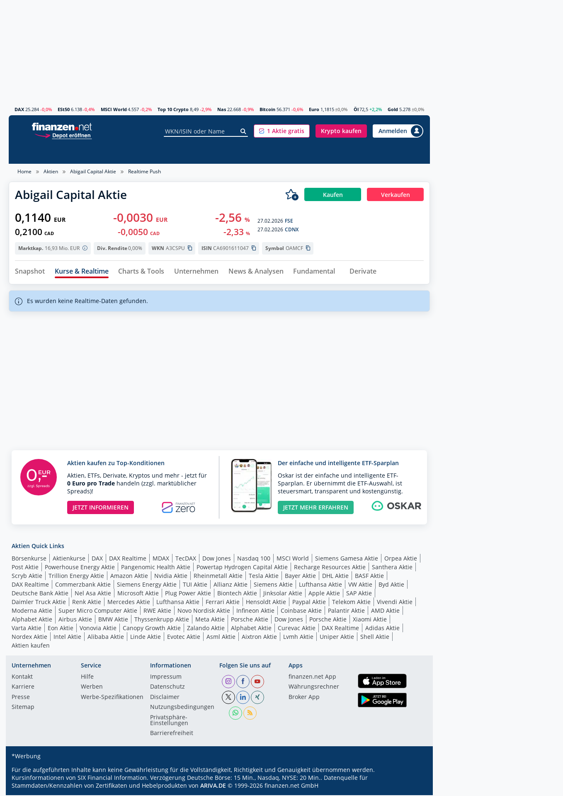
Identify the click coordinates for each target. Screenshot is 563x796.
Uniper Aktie (337, 638)
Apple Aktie (324, 594)
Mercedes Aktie (128, 603)
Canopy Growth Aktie (152, 629)
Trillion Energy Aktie (76, 577)
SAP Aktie (359, 594)
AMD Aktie (385, 612)
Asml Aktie (220, 638)
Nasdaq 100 (253, 559)
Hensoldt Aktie (266, 603)
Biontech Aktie (237, 594)
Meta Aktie (210, 620)
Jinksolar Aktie (282, 594)
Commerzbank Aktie (83, 586)
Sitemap (23, 708)
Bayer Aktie (300, 577)
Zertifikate (171, 154)
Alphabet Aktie (32, 620)
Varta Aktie (26, 629)
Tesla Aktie (264, 577)
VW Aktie (360, 586)
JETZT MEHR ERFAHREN (315, 508)
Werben (92, 688)
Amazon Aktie (129, 577)
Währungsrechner (314, 688)
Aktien (25, 154)
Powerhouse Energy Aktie (80, 568)
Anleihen (267, 154)
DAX (19, 109)
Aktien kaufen (31, 646)
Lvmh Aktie (298, 638)
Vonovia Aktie (98, 629)
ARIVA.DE (213, 786)
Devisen (373, 154)
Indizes (82, 154)
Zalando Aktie (206, 629)
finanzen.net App (312, 678)
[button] (282, 131)
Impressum (166, 678)
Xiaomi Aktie (370, 620)
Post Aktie (25, 568)
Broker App (304, 698)
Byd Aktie (391, 586)
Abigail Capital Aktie (93, 171)
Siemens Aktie (273, 586)
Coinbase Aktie (301, 612)
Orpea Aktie (400, 559)
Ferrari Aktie (223, 603)
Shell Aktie (374, 638)
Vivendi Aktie (395, 603)
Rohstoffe (305, 154)
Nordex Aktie (29, 638)
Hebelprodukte (220, 154)
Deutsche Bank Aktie (40, 594)
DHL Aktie (335, 577)
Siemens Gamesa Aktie (346, 559)
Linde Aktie (145, 638)
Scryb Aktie (27, 577)
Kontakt (22, 678)
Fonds (112, 154)
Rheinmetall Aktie (218, 577)
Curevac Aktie (296, 629)
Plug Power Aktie (188, 594)
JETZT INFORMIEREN (101, 508)
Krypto (341, 154)
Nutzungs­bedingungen (182, 708)
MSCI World (114, 109)
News (53, 154)
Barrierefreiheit (171, 734)
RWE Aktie (157, 612)
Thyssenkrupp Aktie (161, 620)
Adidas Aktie (382, 629)
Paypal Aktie (309, 603)
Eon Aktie (60, 629)
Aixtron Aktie (259, 638)
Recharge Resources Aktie (330, 568)
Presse (21, 698)
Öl (356, 109)
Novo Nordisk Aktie (203, 612)
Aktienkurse (69, 559)
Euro (314, 109)
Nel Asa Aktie (93, 594)
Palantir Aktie (346, 612)
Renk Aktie (86, 603)
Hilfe (87, 678)
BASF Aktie (369, 577)
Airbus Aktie (75, 620)
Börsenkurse (29, 559)
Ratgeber (410, 154)
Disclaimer (165, 698)
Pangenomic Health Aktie (155, 568)
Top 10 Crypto (173, 109)
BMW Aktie (113, 620)
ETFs (138, 154)
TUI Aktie (195, 586)
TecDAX (185, 559)
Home (24, 171)
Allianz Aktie (231, 586)
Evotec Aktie (183, 638)
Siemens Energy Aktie (147, 586)
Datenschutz (167, 688)
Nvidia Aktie (170, 577)
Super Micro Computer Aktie (97, 612)
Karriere (23, 688)
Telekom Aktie (351, 603)
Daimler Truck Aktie (39, 603)
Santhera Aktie (392, 568)
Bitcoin (267, 109)
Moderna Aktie (32, 612)
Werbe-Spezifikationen (112, 698)
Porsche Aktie (249, 620)
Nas (221, 109)
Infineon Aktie (255, 612)
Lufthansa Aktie (320, 586)
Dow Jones (216, 559)
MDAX (161, 559)
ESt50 (64, 109)
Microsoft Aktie (138, 594)
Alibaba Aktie (105, 638)
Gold (393, 109)
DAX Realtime (127, 559)
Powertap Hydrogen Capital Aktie (242, 568)
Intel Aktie (67, 638)
